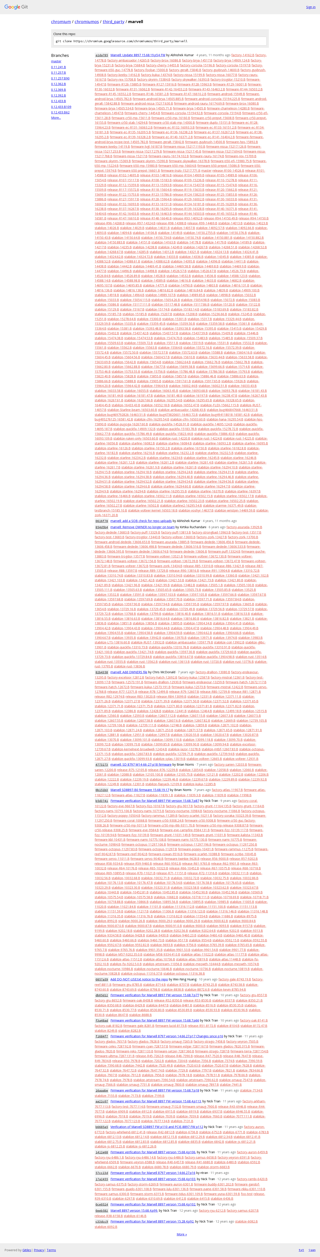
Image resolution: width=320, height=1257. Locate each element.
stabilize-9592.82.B (135, 945)
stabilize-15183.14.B (185, 309)
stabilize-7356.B (199, 1061)
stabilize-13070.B (107, 739)
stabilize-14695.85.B (127, 285)
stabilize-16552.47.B (185, 405)
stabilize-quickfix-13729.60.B (216, 652)
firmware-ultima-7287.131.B (115, 1056)
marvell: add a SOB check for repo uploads (141, 521)
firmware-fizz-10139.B (133, 835)
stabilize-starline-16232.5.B (214, 453)
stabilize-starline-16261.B (179, 467)
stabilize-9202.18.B (119, 930)
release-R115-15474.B (221, 185)
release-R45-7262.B (150, 1056)
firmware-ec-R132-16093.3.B (174, 127)
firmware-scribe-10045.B (238, 854)
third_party (113, 21)
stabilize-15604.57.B (155, 357)
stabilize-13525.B (244, 590)
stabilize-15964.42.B (126, 386)
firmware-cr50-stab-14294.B (127, 122)
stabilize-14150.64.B (126, 237)
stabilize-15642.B (124, 362)
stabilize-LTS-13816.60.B (112, 642)
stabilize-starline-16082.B (137, 443)
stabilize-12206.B (256, 774)
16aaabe (102, 1090)
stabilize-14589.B (153, 280)
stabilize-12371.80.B (168, 706)
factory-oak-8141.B (254, 1020)
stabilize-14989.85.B (191, 295)
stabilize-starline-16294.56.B (214, 481)
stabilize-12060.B (242, 770)
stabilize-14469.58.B (176, 266)
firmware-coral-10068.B (130, 820)
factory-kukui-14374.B (156, 75)
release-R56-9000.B (214, 859)
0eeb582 (102, 1211)
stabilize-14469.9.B (233, 266)
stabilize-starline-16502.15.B (193, 496)
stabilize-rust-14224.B (206, 438)
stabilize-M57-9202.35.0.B (124, 954)
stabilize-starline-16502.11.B (152, 496)
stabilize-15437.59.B (193, 333)
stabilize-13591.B (132, 594)
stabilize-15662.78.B (235, 362)
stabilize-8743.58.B (231, 984)
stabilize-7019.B (140, 1116)
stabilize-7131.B (182, 1121)
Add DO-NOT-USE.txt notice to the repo (139, 979)
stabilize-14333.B (166, 257)
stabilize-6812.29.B (191, 1137)
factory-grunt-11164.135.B (213, 806)
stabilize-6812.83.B (135, 1141)
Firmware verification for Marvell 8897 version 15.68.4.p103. (153, 1179)
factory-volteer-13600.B (178, 537)
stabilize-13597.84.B (227, 599)
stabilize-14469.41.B (147, 266)
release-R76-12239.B (163, 770)
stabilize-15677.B (153, 367)
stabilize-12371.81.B (197, 706)
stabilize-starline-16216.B (137, 453)
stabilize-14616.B (178, 280)
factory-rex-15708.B (121, 79)
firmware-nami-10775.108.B (146, 839)
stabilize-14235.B (119, 247)
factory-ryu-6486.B (170, 1157)
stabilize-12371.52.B (214, 701)
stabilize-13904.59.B (168, 633)
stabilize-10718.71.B (254, 897)
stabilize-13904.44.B (155, 628)
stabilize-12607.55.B (109, 720)
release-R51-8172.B (202, 1026)
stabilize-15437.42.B (134, 333)
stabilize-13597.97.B (214, 604)
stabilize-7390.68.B (108, 1065)
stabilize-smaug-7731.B (133, 1084)
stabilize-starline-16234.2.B (126, 458)
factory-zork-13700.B (243, 537)
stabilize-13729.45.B (151, 609)
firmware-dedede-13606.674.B (147, 551)
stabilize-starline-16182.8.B (227, 448)
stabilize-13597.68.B (109, 599)
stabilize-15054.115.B (135, 300)
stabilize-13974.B (225, 637)
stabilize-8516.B (204, 1005)
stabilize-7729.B (176, 1070)
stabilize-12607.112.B (160, 715)
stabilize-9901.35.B (149, 950)
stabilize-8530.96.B (234, 1010)
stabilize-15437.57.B (164, 333)
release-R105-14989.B (221, 175)
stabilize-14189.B (239, 242)
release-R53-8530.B (197, 1000)
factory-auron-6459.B (252, 1152)
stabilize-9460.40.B (236, 935)
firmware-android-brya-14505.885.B (158, 99)
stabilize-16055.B (136, 390)
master (56, 61)
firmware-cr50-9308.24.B (166, 820)
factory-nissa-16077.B (221, 75)
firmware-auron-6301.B (176, 1184)
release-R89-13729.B (153, 570)
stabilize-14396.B (208, 261)
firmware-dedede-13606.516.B (179, 546)
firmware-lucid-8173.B (171, 1026)
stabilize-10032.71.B (155, 878)
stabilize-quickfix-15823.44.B (173, 434)
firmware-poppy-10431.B (196, 849)
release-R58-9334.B (109, 863)
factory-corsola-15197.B (233, 65)
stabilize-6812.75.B (108, 1141)
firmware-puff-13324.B (224, 551)
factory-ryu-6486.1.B (109, 1157)
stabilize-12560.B (107, 715)
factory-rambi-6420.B (252, 1179)
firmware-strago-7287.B (212, 1051)
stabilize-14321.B (187, 252)
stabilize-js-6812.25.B (110, 1146)
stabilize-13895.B (170, 623)
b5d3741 (102, 801)
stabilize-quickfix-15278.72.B (218, 429)
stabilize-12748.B (169, 725)
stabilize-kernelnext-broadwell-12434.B (139, 749)
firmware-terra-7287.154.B (249, 1051)
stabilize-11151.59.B (109, 911)
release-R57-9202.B (244, 859)
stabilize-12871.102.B (223, 725)
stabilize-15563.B (145, 347)
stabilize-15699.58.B (180, 367)
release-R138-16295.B (156, 209)
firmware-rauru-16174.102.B (168, 156)
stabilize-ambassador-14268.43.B (182, 410)
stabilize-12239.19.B (134, 779)
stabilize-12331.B (199, 696)
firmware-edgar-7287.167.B (188, 1046)
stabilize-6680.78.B (155, 1167)
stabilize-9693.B (161, 945)
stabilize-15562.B (119, 347)
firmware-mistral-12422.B (225, 687)
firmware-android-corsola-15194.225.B (212, 99)
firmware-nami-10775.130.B (187, 839)
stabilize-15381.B (119, 328)
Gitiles (26, 1250)
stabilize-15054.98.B (195, 300)
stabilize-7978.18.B (178, 1075)
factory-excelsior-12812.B (125, 677)
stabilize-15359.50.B (180, 323)
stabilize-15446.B (246, 333)
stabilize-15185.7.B (108, 314)
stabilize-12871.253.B (158, 730)
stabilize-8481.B (181, 1005)
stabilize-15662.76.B (206, 362)
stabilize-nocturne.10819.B (231, 969)
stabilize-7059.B (187, 1116)
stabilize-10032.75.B (214, 878)
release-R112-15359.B (123, 185)
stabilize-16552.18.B (155, 405)
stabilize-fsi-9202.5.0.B (126, 964)
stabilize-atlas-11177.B (230, 954)
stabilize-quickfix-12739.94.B (214, 754)
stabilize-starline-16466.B (113, 496)
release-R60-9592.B (167, 863)
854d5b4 (102, 527)
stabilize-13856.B (145, 623)
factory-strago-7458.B (209, 1041)
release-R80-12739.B (215, 691)
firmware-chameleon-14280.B (228, 108)
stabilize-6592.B (249, 1162)
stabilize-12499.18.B (227, 711)
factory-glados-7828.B (144, 1041)
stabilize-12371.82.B (227, 706)
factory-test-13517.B (246, 532)
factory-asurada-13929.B (244, 527)
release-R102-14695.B (123, 175)
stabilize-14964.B (132, 295)
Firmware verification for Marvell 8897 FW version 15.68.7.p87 (154, 801)
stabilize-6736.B (187, 1132)
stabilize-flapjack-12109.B (163, 784)
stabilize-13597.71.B (197, 599)
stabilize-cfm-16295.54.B (151, 419)
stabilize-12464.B (200, 711)
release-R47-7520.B (208, 1056)
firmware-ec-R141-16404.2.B (214, 137)
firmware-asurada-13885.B (170, 542)
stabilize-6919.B (187, 1111)
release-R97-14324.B (141, 223)
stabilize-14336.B (191, 257)
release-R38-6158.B (109, 1216)
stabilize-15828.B (124, 376)
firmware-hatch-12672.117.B (246, 682)
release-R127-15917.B (123, 199)
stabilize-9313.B (251, 930)
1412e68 (102, 1152)
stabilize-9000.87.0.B (109, 926)
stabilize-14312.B (162, 252)
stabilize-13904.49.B (244, 628)
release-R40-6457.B (170, 1162)
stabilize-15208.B (185, 314)
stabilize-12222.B (107, 779)
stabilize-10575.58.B (138, 897)
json (312, 1250)
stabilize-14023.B (256, 223)
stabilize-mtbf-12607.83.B (220, 749)
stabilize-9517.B (176, 940)
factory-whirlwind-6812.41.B (126, 1132)
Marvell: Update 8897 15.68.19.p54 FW (137, 55)
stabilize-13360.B (225, 575)
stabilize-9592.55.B (253, 940)
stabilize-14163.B (163, 242)
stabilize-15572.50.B (124, 352)
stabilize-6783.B (257, 1132)
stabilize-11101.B (149, 906)
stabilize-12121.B (206, 774)
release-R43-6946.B (232, 1106)
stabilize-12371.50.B (185, 701)
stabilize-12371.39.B (155, 701)
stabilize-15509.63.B (109, 343)
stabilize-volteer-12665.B (204, 759)
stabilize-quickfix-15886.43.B (214, 434)
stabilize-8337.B (223, 1000)
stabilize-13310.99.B (197, 575)
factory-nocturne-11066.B (221, 811)
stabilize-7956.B (153, 1075)
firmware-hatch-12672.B (112, 687)
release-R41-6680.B (199, 1162)
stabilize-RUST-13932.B (147, 642)
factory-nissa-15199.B (189, 75)
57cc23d (102, 1173)
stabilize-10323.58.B (185, 887)
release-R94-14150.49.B (221, 218)
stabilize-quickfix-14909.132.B (134, 429)
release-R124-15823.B (188, 194)
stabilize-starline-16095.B (250, 443)
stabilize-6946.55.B (236, 1111)
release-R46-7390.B (179, 1056)
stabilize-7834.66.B (249, 1070)
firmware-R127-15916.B (159, 84)
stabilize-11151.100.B (210, 906)
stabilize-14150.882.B (248, 237)
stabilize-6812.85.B (163, 1141)
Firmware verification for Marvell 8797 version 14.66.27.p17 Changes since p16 (166, 1036)
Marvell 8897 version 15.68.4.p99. (134, 1210)
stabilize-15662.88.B (126, 367)
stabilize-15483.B (195, 338)
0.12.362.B (58, 84)
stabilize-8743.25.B (203, 984)
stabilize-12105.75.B (178, 774)
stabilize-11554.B (195, 916)
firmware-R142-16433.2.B (169, 89)
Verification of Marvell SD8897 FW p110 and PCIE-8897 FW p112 (156, 1127)
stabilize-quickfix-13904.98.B (214, 657)
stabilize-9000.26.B (131, 921)
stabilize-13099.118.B (198, 739)
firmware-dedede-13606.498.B (135, 546)
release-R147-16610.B (123, 218)
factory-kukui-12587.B (194, 677)
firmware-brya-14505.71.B (153, 108)
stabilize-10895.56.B (164, 902)
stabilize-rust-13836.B (129, 666)
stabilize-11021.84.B (121, 906)
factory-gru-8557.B (253, 995)
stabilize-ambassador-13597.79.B (189, 642)
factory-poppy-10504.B (123, 815)
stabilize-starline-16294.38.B (132, 477)
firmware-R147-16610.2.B (188, 94)
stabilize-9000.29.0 (159, 921)
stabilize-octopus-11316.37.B (141, 973)
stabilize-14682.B (229, 280)
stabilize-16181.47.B (138, 395)
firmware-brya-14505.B (189, 108)
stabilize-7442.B (133, 1065)
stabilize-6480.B (225, 1162)
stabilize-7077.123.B (126, 1121)
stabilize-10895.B (191, 902)
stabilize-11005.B (242, 902)
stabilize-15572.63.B (183, 352)
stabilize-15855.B (149, 376)
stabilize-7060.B (211, 1116)
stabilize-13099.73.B (126, 744)
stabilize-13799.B (149, 614)
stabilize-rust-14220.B (174, 438)
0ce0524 (102, 1204)
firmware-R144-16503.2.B (244, 89)
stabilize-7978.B (121, 1080)
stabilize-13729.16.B (121, 609)
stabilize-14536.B (204, 276)
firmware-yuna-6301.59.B (222, 1194)
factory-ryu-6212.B (212, 1210)
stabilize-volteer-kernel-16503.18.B (153, 510)
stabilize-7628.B (240, 1065)
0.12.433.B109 (61, 107)
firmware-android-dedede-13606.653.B (122, 542)
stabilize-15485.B (221, 338)
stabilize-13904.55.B (109, 633)
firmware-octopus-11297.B (157, 849)
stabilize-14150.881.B (217, 237)
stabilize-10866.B (136, 902)
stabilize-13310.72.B (245, 570)
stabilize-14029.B (132, 228)
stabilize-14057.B (183, 228)
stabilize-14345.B (216, 257)
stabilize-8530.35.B (230, 1005)
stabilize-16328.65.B (227, 400)
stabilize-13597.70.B (168, 599)
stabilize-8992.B (106, 921)
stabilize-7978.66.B (234, 1075)
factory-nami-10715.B (148, 811)
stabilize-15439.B (221, 333)
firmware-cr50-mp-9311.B (128, 825)
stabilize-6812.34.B (219, 1137)
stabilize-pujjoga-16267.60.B (127, 424)
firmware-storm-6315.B (147, 1194)
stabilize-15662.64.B (176, 362)
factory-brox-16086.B (165, 60)
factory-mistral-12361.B (228, 677)
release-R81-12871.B (246, 691)
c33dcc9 (102, 1221)
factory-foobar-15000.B (151, 70)
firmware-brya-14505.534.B (114, 108)
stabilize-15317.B (200, 319)
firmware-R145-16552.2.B (113, 94)
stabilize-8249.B (106, 1030)
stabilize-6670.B (129, 1167)
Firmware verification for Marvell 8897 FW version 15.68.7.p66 (154, 1020)
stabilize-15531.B (216, 343)
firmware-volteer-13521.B (164, 556)
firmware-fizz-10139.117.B (229, 830)
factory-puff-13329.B (145, 532)
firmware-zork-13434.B (165, 566)
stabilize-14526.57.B (172, 271)
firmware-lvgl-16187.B (146, 146)
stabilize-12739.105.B (251, 720)
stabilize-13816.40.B (176, 614)
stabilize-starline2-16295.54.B (181, 505)
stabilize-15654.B (149, 362)
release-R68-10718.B (246, 868)
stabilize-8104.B (228, 1026)
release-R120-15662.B (221, 189)
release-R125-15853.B (221, 194)
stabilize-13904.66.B (227, 633)
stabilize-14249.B (170, 247)
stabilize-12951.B (132, 735)
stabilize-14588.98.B (126, 280)
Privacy (39, 1250)
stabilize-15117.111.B (135, 304)
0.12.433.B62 (60, 112)
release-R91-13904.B (215, 570)
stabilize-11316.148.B (253, 911)
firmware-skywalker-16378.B (189, 161)
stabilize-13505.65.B (157, 590)
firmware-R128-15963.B (195, 84)
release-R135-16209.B (221, 204)
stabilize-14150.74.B (186, 237)
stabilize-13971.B (200, 637)
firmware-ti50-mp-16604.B (177, 165)
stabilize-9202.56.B (174, 930)
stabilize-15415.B (229, 328)
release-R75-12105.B (132, 770)
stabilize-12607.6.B (167, 720)
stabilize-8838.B (172, 989)
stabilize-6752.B (210, 1132)
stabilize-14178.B (189, 242)
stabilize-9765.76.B (121, 950)
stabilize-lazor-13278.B (184, 749)
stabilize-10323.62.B (214, 887)
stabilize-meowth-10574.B (240, 964)
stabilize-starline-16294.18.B (132, 472)
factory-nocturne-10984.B (183, 811)
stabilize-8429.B (133, 1005)
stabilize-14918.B (107, 295)
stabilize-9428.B (133, 935)
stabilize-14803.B (206, 285)
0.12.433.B (58, 101)
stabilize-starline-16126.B (113, 448)
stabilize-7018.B (117, 1116)
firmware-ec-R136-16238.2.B (172, 132)
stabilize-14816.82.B (159, 290)
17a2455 (102, 1179)
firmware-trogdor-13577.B (126, 556)
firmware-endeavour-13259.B (203, 682)
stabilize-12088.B (119, 774)
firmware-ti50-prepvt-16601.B (139, 170)
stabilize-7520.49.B (159, 1065)
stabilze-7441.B (231, 1084)
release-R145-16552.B (221, 213)
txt (301, 1250)
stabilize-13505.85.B (216, 590)
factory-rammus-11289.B (159, 815)
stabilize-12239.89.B (223, 779)
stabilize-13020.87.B (244, 735)
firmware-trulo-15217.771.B (180, 170)
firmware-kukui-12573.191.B (150, 687)
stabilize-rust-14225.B (238, 438)
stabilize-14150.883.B (110, 242)
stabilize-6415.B (198, 1198)
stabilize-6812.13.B (108, 1137)
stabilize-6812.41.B (247, 1137)
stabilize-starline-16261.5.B (233, 462)
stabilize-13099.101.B (135, 739)
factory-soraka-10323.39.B (232, 815)
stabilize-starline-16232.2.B (175, 453)
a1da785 (102, 55)
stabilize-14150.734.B (156, 237)
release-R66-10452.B (184, 868)
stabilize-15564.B (170, 347)
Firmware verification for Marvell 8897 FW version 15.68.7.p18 (154, 1090)
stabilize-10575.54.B (109, 897)
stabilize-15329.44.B (227, 319)
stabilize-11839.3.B (187, 795)
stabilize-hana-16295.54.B (224, 419)
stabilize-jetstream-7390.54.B (154, 1080)
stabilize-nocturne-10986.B (114, 969)
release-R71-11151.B (171, 873)
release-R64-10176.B (122, 868)
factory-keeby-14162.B (123, 75)
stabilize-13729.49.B (180, 609)
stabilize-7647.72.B (123, 1070)
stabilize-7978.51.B (206, 1075)
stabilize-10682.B (166, 897)
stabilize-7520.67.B (215, 1065)
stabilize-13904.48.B (214, 628)
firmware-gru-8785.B (127, 984)
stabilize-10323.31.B (155, 887)
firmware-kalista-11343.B (245, 835)
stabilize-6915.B (164, 1111)
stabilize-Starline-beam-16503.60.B (132, 410)
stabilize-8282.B (129, 1030)
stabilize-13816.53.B (235, 614)
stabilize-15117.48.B (165, 304)
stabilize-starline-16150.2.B (151, 448)
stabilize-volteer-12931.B (240, 759)
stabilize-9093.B (217, 926)
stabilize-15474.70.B (168, 338)
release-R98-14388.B (171, 223)
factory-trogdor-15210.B (228, 79)
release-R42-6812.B (160, 1132)
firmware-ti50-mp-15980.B (139, 165)
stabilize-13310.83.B (138, 575)
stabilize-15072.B (222, 300)
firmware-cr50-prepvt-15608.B (212, 118)
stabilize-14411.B (233, 261)
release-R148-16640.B (156, 218)
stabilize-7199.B (153, 1096)
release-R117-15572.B (123, 189)
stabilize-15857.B (174, 376)
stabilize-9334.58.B (108, 935)
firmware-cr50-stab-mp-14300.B (172, 122)
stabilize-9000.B (194, 926)
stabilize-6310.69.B (149, 1198)
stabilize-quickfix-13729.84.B (132, 657)
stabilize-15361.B (238, 323)
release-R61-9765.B (196, 863)
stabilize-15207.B (160, 314)
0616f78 (102, 521)
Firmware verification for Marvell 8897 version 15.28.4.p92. (152, 1221)
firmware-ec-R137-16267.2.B (214, 132)
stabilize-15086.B (107, 304)
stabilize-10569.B (250, 892)
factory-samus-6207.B (243, 1210)
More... (56, 118)
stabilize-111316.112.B (178, 906)
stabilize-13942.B (149, 637)
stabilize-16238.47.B (223, 395)
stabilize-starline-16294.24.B (173, 472)
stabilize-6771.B (234, 1132)
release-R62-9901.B (225, 863)
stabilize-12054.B (191, 770)
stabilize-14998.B (218, 295)
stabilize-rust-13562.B (142, 661)
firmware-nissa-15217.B (130, 156)
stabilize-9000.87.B (138, 926)
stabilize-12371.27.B (126, 701)
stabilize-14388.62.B (155, 261)
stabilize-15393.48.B (147, 328)
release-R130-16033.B (221, 199)
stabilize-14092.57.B (210, 228)
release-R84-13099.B (171, 696)
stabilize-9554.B (200, 940)
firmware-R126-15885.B (124, 84)
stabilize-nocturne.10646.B (153, 969)
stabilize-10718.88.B (109, 902)
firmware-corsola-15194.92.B (182, 113)
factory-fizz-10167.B (150, 806)
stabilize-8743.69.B (123, 989)
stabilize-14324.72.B (138, 257)
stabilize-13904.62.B (197, 633)
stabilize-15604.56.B (126, 357)
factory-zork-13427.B (211, 537)
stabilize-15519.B (191, 343)
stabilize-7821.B (223, 1070)
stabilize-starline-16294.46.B (214, 477)
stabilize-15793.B (238, 371)
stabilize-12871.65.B (218, 730)
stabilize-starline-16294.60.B (171, 486)
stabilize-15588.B (210, 352)
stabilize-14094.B (119, 233)
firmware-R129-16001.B (230, 84)
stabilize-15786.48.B (180, 371)
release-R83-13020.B (141, 696)
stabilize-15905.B (149, 381)
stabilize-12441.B (174, 711)
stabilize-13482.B (183, 585)
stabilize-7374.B (223, 1061)
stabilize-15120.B (222, 304)
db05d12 (102, 995)
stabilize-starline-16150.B (189, 448)
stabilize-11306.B (162, 911)
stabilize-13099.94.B (214, 744)
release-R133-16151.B (156, 204)
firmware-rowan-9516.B (165, 854)
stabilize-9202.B (228, 930)
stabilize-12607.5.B (247, 715)
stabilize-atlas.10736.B (159, 959)
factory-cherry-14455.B (162, 65)
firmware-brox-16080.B (242, 103)
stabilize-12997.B (157, 735)
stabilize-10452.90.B (193, 892)
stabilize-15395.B (204, 328)
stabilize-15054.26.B (165, 300)
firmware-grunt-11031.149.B (170, 835)
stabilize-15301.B (174, 319)
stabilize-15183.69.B (214, 309)
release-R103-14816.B (156, 175)
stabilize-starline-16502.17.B (234, 496)
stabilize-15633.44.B (210, 357)
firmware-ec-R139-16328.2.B (130, 137)
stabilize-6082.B (246, 1221)
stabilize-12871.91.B (247, 730)
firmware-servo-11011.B (112, 859)
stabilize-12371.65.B (244, 701)
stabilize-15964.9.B (154, 386)
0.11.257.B (58, 72)
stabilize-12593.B (132, 715)
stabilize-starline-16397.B (243, 491)
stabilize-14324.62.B (109, 257)
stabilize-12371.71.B (109, 706)
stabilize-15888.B (124, 381)
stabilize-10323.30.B (126, 887)
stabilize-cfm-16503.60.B (188, 419)
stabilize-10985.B (216, 902)
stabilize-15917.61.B (176, 381)
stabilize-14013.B (230, 223)
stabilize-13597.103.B (160, 594)
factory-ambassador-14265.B (128, 60)
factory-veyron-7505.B (242, 1041)
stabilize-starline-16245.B (202, 458)
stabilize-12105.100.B (148, 774)
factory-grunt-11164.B (248, 806)
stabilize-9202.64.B (202, 930)
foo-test (247, 1194)
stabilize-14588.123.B (232, 276)
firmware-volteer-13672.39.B (177, 561)
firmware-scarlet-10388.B (202, 854)
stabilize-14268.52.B (252, 247)
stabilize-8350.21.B (249, 1000)
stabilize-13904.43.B (126, 628)
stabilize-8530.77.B (123, 1010)
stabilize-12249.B (107, 784)
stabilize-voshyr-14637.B (196, 510)
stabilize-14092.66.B (240, 228)
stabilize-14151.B (138, 242)
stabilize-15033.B (107, 300)
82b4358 (102, 672)
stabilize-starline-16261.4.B (194, 462)
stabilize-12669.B (223, 720)
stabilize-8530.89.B (178, 1010)
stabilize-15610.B (183, 357)
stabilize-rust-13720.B (206, 661)
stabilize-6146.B (135, 1216)
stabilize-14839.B (216, 290)
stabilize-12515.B (254, 711)
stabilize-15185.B (134, 314)
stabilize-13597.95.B (185, 604)
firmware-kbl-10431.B (110, 839)
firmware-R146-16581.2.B (150, 94)
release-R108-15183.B (156, 180)
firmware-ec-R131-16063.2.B (132, 127)
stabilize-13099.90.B (185, 744)
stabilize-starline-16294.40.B (173, 477)
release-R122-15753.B (123, 194)
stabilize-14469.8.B (205, 266)
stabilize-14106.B (145, 233)
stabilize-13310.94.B (168, 575)
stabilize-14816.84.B (188, 290)
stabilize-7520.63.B (187, 1065)
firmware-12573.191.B (127, 682)
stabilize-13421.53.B (170, 580)
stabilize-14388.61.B (126, 261)
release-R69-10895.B (110, 873)
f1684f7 (102, 1036)
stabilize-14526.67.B (202, 271)
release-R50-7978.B (126, 1061)
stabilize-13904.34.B (197, 623)
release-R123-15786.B (156, 194)
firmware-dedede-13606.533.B (224, 546)
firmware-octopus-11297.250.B (234, 844)
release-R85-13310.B (198, 566)
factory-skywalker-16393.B (190, 79)
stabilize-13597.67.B (252, 594)
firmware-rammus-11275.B (234, 849)
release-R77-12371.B (122, 691)
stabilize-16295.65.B (197, 400)
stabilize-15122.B (248, 304)
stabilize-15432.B (107, 333)
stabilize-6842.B (213, 1141)
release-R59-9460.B (138, 863)
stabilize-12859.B (195, 725)
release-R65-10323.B (153, 868)
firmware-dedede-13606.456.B (212, 542)
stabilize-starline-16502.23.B (184, 501)
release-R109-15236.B (188, 180)
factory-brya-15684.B (130, 65)
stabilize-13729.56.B (210, 609)
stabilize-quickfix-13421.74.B (133, 652)
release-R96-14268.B (110, 223)
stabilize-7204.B (176, 1061)
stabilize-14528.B (153, 276)
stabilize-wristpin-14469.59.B (234, 510)
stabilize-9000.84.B (242, 921)
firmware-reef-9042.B (132, 854)
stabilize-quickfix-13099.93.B (132, 759)
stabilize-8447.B (157, 1005)
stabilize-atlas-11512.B (126, 959)
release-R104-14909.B (188, 175)
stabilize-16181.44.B (109, 395)
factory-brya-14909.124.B (231, 60)
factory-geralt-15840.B (185, 70)
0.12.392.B (58, 95)
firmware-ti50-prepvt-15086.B (218, 165)
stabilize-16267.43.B (252, 395)
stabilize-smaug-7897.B (202, 1084)
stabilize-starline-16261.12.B (115, 462)
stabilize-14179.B (214, 242)
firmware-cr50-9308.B (200, 820)
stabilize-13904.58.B (138, 633)
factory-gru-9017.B (179, 806)
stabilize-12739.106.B (110, 725)
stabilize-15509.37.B (248, 338)
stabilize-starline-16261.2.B (155, 462)
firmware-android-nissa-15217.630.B (147, 103)
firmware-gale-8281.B (138, 1026)
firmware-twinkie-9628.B (182, 859)
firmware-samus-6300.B (112, 1194)
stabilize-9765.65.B (238, 945)
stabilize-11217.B (136, 911)
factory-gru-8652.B (108, 1000)
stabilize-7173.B (129, 1096)
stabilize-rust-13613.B (174, 661)
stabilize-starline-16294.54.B (173, 481)
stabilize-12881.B (107, 735)
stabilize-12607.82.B (196, 720)
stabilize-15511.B (166, 343)
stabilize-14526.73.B (231, 271)
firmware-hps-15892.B (242, 142)
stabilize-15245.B (240, 314)
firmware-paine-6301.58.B (208, 1189)
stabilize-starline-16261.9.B (140, 467)
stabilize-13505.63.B (127, 590)
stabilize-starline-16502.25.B (225, 501)
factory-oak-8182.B (108, 1026)
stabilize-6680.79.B (183, 1167)
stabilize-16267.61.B (109, 400)
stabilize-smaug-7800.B (167, 1084)
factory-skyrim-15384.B (153, 79)
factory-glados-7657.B (111, 1041)
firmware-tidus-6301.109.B (184, 1194)
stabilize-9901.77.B (232, 950)
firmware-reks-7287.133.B (134, 1051)
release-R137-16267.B (123, 209)
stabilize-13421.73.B (199, 580)
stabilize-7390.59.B (249, 1061)
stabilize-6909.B (117, 1111)
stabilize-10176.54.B (168, 882)
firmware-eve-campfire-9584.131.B (185, 830)
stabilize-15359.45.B (151, 323)
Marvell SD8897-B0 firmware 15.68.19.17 (139, 790)
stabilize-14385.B (242, 257)
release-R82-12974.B (110, 696)
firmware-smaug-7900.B (199, 1106)
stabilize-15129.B (107, 309)
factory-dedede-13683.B (112, 532)
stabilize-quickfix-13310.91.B (210, 647)
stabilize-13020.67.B (214, 735)
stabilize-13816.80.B (185, 618)
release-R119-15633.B (188, 189)
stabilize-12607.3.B (219, 715)
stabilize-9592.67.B (108, 945)
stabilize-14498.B (145, 271)
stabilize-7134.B (251, 1090)
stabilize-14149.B (170, 233)
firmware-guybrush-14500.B (205, 142)
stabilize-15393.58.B (176, 328)
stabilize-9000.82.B (214, 921)
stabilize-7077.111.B (237, 1116)
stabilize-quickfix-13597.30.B (175, 652)
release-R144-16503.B (188, 213)
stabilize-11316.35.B (109, 916)
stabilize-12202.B (231, 774)
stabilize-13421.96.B (126, 585)
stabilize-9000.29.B (186, 921)
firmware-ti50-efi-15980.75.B (231, 161)
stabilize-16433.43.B (126, 405)
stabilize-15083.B (248, 300)
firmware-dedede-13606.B (188, 551)
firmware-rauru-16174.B (207, 156)
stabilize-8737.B (178, 984)
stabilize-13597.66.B (222, 594)
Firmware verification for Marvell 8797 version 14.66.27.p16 (152, 1173)
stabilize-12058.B (216, 770)
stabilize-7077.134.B (155, 1121)
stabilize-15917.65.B (206, 381)
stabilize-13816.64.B (155, 618)
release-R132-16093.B (123, 204)
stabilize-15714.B (238, 367)
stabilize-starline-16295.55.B (167, 491)
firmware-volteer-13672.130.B (205, 556)
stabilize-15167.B (132, 309)
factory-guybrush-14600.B (221, 70)
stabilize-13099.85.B (155, 744)
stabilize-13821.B (242, 618)
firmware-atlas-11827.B (128, 795)
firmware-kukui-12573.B (189, 687)
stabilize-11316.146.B (221, 911)
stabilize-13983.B (250, 637)
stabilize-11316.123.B (190, 911)
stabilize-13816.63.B (126, 618)
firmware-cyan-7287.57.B (150, 1046)
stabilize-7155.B (106, 1096)
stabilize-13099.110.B (166, 739)
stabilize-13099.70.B (228, 739)
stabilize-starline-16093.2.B (212, 443)
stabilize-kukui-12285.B (199, 784)
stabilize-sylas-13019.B (169, 759)
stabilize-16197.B (195, 395)
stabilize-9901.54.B (204, 950)
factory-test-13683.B (109, 537)
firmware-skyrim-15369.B (113, 161)
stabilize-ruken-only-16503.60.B (135, 438)
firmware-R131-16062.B (133, 89)
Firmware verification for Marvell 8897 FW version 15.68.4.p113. (156, 1101)
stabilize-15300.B (149, 319)
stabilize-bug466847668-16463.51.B (232, 410)
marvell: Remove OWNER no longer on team (142, 527)
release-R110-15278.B (221, 180)
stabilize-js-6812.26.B (141, 1146)
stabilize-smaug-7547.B (236, 1080)
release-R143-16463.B (156, 213)
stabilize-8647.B (117, 1015)
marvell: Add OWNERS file (128, 672)
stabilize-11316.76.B (138, 916)
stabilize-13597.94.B (155, 604)
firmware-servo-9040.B (147, 859)
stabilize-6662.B (106, 1167)
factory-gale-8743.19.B (234, 979)
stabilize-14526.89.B (126, 276)
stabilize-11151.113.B (242, 906)
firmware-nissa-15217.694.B (222, 151)
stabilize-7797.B (200, 1070)
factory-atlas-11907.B (227, 790)
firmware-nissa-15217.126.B (226, 146)
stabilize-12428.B (149, 711)
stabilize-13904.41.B (227, 623)
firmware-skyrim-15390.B (150, 161)
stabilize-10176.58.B (197, 882)
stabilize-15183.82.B (244, 309)
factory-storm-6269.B (143, 1184)
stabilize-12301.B (132, 784)
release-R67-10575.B (215, 868)
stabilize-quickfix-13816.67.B (173, 657)
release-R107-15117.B (123, 180)
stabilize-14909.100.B (244, 290)
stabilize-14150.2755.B (199, 233)
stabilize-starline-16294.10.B (218, 467)
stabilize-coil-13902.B (229, 642)
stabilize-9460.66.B (123, 940)
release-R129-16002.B (188, 199)
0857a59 (102, 979)
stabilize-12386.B (124, 711)
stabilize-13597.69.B (138, 599)
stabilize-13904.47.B (185, 628)
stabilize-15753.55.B (126, 371)
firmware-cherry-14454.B (142, 113)
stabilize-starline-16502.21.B (143, 501)
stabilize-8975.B (245, 916)
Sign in (311, 7)
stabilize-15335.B (124, 323)
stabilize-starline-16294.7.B (211, 486)
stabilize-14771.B (155, 285)
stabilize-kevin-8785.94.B (228, 989)
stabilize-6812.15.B (163, 1137)
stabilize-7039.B (164, 1116)
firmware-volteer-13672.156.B (134, 561)
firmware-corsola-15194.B (222, 113)
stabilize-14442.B (119, 266)
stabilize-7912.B (129, 1075)
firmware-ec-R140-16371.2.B (172, 137)
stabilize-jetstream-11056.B (162, 964)
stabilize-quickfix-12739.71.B (173, 754)
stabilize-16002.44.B (183, 386)
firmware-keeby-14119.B (112, 146)
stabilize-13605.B (242, 604)
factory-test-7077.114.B (129, 1106)
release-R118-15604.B (156, 189)
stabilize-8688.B (140, 1015)
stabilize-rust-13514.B (251, 657)
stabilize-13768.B (124, 614)
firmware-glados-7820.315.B (229, 1046)
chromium (61, 21)
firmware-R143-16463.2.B (206, 89)
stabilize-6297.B (123, 1198)
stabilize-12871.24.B (127, 730)
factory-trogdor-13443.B (142, 537)
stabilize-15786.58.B (210, 371)
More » (182, 1234)
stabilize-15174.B (157, 309)
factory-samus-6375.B (111, 1184)
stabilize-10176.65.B (227, 882)
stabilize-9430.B (157, 935)
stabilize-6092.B (106, 1227)
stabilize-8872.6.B (197, 989)
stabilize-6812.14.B (135, 1137)
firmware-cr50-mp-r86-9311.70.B (171, 825)
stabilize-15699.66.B (210, 367)
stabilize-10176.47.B (138, 882)
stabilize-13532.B (107, 594)
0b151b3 (102, 790)
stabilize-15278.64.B (121, 319)
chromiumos (87, 21)
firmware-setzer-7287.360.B (174, 1051)
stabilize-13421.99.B (155, 585)
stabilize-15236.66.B (212, 314)
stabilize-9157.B (241, 926)
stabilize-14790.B (180, 285)
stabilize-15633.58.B (240, 357)
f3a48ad (102, 1020)
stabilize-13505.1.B (209, 585)
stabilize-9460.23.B (183, 935)
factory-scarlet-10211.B (195, 815)
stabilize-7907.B (106, 1075)
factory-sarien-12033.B (230, 764)
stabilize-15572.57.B (153, 352)
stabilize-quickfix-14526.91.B (169, 424)
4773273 (102, 765)
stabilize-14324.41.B (244, 252)
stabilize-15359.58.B (210, 323)
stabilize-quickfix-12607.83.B (132, 754)
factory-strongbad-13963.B (211, 532)
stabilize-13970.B (174, 637)
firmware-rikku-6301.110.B (246, 1189)
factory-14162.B (242, 55)
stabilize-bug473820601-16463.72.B (172, 414)
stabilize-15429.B (254, 328)
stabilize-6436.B (222, 1198)
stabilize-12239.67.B (193, 779)
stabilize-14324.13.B (214, 252)
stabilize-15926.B (233, 381)
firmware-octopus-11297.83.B (116, 849)
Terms (51, 1250)
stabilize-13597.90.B (126, 604)
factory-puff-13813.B (176, 532)
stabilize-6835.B (189, 1141)
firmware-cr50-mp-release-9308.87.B (222, 825)
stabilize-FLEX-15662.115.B (219, 405)
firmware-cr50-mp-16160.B (170, 118)
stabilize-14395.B (183, 261)
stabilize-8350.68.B (108, 1005)
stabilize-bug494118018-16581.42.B (224, 414)
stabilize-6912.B (140, 1111)
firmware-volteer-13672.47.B (219, 561)
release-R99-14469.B (202, 223)
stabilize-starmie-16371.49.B (223, 505)
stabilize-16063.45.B (164, 390)
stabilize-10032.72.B (185, 878)
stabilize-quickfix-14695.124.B (211, 424)
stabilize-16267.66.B (138, 400)
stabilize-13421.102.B (253, 575)
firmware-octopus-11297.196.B (189, 844)
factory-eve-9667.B (121, 806)
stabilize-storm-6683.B (213, 1167)
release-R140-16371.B (221, 209)
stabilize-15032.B (244, 295)
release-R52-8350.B (168, 1000)
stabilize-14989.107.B (160, 295)
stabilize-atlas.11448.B (225, 959)
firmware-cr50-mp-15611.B (131, 118)
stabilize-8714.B (154, 984)
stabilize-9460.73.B (151, 940)
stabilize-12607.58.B (138, 720)
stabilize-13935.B (124, 637)
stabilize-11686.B (221, 916)
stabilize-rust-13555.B (110, 661)
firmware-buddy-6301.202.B (214, 1184)
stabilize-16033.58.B (109, 390)
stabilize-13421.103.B (110, 580)
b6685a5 (102, 1127)
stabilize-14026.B (107, 228)
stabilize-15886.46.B (202, 376)
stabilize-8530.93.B (206, 1010)
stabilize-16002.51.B (212, 386)
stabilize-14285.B (136, 252)
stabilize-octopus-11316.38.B (184, 973)
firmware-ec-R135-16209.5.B (130, 132)
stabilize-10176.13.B (109, 882)
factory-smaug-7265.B (176, 1041)
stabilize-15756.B (153, 371)
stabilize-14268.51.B (223, 247)
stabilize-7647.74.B (151, 1070)
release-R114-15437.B (188, 185)
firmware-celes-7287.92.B (113, 1046)
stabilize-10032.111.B (233, 873)
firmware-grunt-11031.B (209, 835)
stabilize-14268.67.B (109, 252)
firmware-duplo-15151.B (213, 122)
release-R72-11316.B (202, 873)
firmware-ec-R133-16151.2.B (216, 127)
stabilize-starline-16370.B (206, 491)
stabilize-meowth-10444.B (202, 964)
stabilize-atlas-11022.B (197, 954)
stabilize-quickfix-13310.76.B (169, 647)
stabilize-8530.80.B (151, 1010)
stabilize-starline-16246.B (238, 458)
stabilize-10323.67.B (244, 887)
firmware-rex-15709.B (240, 156)
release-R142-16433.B (123, 213)
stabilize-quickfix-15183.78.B (176, 429)
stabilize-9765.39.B (210, 945)
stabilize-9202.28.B (146, 930)
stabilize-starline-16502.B (141, 505)
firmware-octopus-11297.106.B (143, 844)
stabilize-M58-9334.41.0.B (161, 954)
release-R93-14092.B (188, 218)
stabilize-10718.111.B (194, 897)
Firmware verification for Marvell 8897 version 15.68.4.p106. (153, 1152)
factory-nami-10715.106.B (113, 811)
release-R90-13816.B (184, 570)
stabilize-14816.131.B (234, 285)
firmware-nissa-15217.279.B (142, 151)
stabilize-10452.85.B (164, 892)
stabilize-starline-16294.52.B (132, 481)
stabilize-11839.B (214, 795)
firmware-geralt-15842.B (166, 142)
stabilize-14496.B (119, 271)
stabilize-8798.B (149, 989)
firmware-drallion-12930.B (163, 682)
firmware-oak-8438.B (138, 1000)
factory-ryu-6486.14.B (140, 1157)
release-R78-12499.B (153, 691)
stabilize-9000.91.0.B (167, 926)
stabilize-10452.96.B (223, 892)
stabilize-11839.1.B (159, 795)
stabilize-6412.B (175, 1198)
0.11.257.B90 (60, 78)
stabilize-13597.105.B (192, 594)
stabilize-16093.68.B (193, 390)
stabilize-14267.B (195, 247)
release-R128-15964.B (156, 199)
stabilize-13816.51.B (206, 614)
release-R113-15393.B (156, 185)
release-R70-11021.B (141, 873)
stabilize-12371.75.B (138, 706)
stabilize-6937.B (211, 1111)
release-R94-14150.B (254, 218)
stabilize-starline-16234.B (165, 458)
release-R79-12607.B (184, 691)
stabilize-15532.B (242, 343)
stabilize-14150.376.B (231, 233)
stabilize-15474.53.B (138, 338)
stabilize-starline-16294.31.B (214, 472)
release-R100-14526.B (228, 170)
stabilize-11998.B (239, 795)
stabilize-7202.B (152, 1061)
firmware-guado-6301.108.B (132, 1189)
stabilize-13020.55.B (185, 735)
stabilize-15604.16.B (238, 352)
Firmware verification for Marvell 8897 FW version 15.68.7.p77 (154, 995)
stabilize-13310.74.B (109, 575)
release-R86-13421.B (229, 566)
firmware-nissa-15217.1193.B (184, 146)
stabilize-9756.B (185, 945)
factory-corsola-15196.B (197, 65)
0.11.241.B (58, 67)
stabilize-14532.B (178, 276)
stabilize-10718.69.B (224, 897)
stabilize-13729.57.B (240, 609)
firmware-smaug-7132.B (163, 1106)
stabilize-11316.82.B (168, 916)
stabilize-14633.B (204, 280)
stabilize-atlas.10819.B (192, 959)
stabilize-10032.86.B (244, 878)
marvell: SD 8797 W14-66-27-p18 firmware (141, 764)
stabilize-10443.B (107, 892)
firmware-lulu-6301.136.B (171, 1189)
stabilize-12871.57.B (188, 730)
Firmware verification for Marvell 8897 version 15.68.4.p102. (153, 1204)
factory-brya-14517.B (197, 60)
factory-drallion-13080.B (213, 672)
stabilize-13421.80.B (229, 580)
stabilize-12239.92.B (252, 779)
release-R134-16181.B (188, 204)
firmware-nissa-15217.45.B (182, 151)
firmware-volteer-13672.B (130, 566)
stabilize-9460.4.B (209, 935)
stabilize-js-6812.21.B (240, 1141)
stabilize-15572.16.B (197, 347)
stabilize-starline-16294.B (128, 491)
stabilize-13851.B (119, 623)
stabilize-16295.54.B (168, 400)
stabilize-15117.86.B (195, 304)
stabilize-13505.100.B (239, 585)
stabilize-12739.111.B (141, 725)
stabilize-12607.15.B (191, 715)
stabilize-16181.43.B (252, 390)
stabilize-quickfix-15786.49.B (132, 434)
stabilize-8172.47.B (253, 1026)
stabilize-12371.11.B (227, 696)
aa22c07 (102, 1101)
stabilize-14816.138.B (128, 290)
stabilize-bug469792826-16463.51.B (120, 414)
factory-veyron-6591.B (234, 1157)
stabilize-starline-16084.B (174, 443)
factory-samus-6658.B (201, 1157)
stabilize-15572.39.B (227, 347)
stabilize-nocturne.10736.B (192, 969)
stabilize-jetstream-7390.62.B (197, 1080)
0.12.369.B (58, 90)
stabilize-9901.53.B (177, 950)
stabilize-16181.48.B (168, 395)
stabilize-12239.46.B (164, 779)
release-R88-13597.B (122, 570)
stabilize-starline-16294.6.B (131, 486)
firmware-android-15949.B (226, 94)
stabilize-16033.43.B (242, 386)
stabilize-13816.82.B (214, 618)
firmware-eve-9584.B (144, 830)
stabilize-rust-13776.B (238, 661)
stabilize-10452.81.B (134, 892)
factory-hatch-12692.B (161, 677)
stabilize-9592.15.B (225, 940)
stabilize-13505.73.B (186, 590)
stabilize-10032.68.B (126, 878)
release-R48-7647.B (237, 1056)
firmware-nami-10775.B (225, 839)
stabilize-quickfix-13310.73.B (127, 647)
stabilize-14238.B (145, 247)
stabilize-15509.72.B (138, 343)
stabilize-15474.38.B (109, 338)
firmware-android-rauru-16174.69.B (199, 103)
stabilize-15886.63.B (231, 376)
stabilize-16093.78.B (223, 390)
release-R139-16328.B (188, 209)
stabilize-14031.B (157, 228)
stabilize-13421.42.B (140, 580)
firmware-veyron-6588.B (137, 1162)
